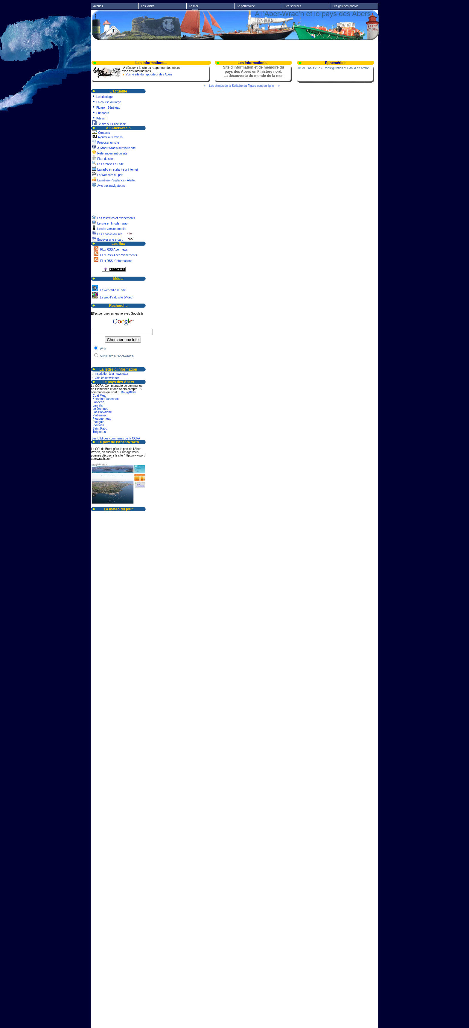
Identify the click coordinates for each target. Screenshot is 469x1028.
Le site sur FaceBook (112, 124)
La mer (193, 6)
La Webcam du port (110, 175)
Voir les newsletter (107, 378)
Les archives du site (110, 164)
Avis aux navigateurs (111, 185)
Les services (293, 6)
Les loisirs (147, 6)
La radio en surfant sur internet (117, 169)
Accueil (98, 6)
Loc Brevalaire (102, 412)
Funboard (102, 113)
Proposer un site (108, 142)
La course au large (108, 102)
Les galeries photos (346, 6)
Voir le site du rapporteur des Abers (149, 74)
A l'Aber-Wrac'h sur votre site (116, 148)
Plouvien (98, 425)
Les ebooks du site (109, 234)
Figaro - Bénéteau (108, 107)
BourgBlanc (129, 392)
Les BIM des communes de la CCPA (116, 438)
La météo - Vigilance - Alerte (116, 180)
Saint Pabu (100, 428)
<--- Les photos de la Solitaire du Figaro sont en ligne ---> (247, 85)
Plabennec (100, 415)
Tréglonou (99, 431)
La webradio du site (112, 290)
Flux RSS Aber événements (118, 255)
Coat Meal (99, 395)
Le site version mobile (111, 229)
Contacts (104, 132)
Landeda (98, 402)
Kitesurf (101, 118)
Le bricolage (104, 96)
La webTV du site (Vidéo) (116, 297)
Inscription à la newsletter (111, 373)
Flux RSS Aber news (113, 249)
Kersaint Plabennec (106, 399)
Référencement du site (112, 153)
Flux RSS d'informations (115, 261)
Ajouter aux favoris (110, 137)
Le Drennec (100, 408)
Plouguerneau (102, 418)
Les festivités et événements (116, 218)
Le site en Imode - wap (112, 223)
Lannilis (98, 405)
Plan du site (105, 158)
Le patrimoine (246, 6)
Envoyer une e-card (110, 239)
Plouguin (98, 422)
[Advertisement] (235, 50)
